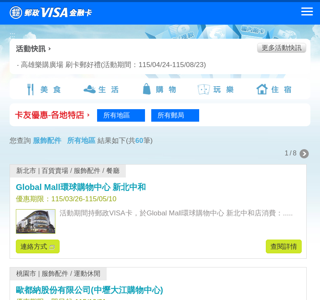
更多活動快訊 (282, 47)
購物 (160, 89)
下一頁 (304, 154)
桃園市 (26, 273)
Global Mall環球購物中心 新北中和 (81, 187)
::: (12, 34)
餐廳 (113, 170)
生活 (102, 89)
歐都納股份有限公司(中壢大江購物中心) (89, 290)
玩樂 (217, 89)
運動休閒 (87, 273)
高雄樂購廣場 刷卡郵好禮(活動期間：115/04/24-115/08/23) (103, 65)
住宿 (275, 89)
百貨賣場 (55, 170)
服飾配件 (87, 170)
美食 (44, 89)
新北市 (26, 170)
